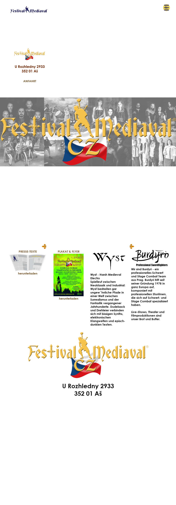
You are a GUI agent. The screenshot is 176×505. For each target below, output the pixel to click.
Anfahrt (29, 81)
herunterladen (27, 273)
